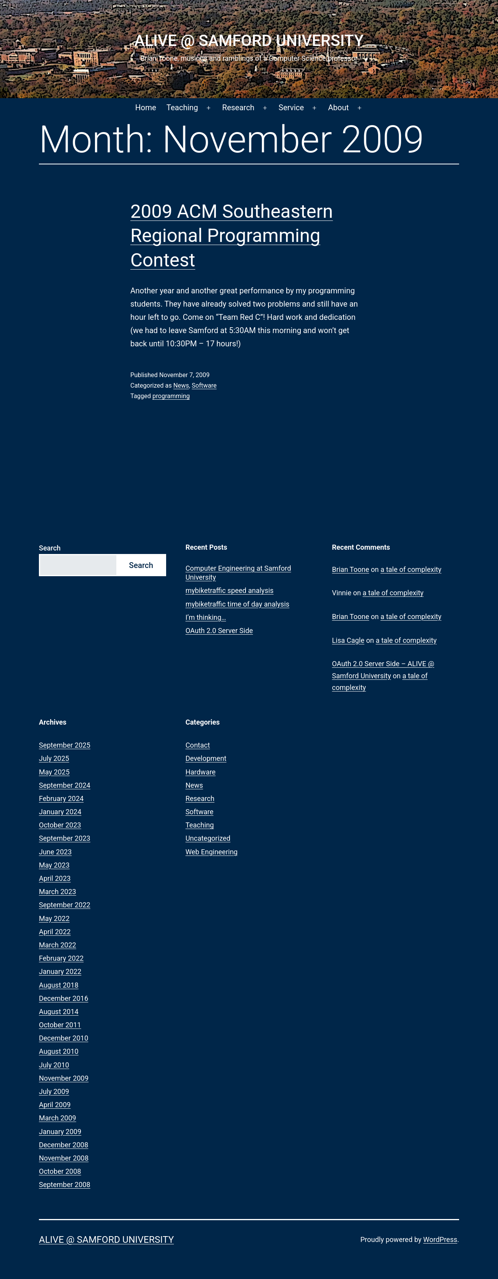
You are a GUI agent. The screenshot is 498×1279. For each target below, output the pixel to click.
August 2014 (59, 1011)
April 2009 (55, 1105)
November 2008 (64, 1158)
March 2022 (57, 945)
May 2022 (54, 918)
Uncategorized (208, 838)
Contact (198, 745)
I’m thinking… (206, 617)
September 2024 (64, 785)
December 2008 (63, 1145)
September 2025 (64, 745)
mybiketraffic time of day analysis (237, 604)
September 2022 (64, 905)
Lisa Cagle (348, 640)
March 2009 (57, 1118)
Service (291, 107)
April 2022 (55, 932)
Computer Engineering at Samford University (238, 572)
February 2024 (61, 798)
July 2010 (54, 1065)
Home (145, 107)
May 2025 (54, 772)
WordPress (440, 1239)
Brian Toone (350, 569)
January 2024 (60, 812)
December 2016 (63, 998)
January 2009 (60, 1131)
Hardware (201, 772)
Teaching (182, 107)
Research (238, 107)
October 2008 (60, 1171)
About (338, 107)
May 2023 (54, 865)
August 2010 (59, 1051)
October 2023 (60, 825)
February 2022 (61, 958)
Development (206, 758)
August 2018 (59, 985)
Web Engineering (212, 852)
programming (171, 396)
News (181, 385)
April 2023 (55, 878)
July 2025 (54, 758)
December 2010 (63, 1038)
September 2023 (64, 838)
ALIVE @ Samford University (248, 41)
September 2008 (64, 1184)
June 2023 (55, 852)
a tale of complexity (411, 569)
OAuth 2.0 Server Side (219, 630)
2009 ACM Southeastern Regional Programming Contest (231, 235)
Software (204, 385)
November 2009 (64, 1078)
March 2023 (57, 891)
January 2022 (60, 971)
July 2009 (54, 1091)
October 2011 (60, 1025)
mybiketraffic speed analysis (230, 590)
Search (50, 548)
